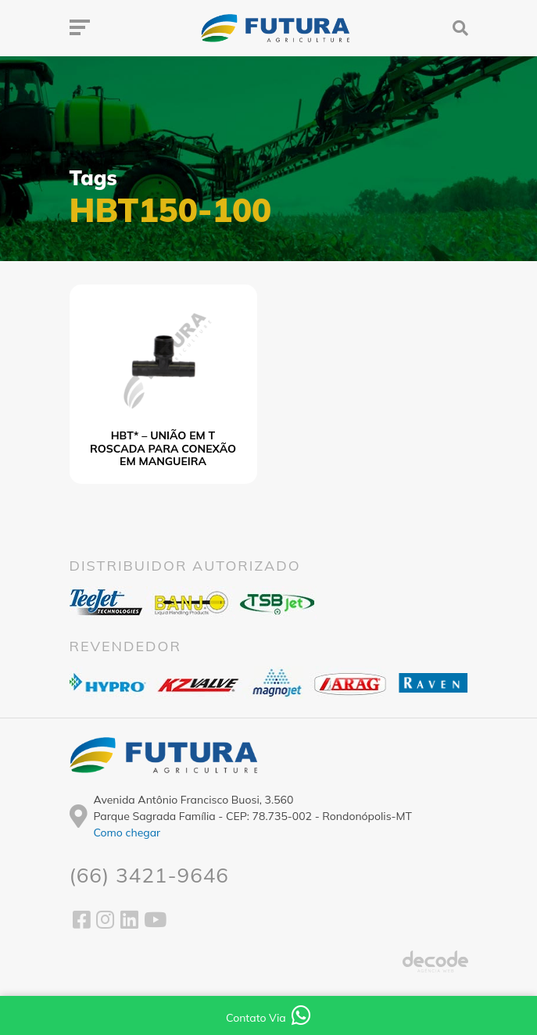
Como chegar (127, 832)
